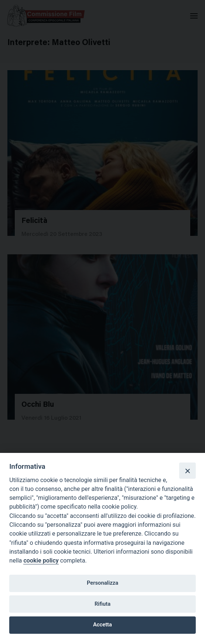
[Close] (187, 471)
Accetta (102, 624)
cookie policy (40, 560)
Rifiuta (102, 604)
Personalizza (102, 583)
